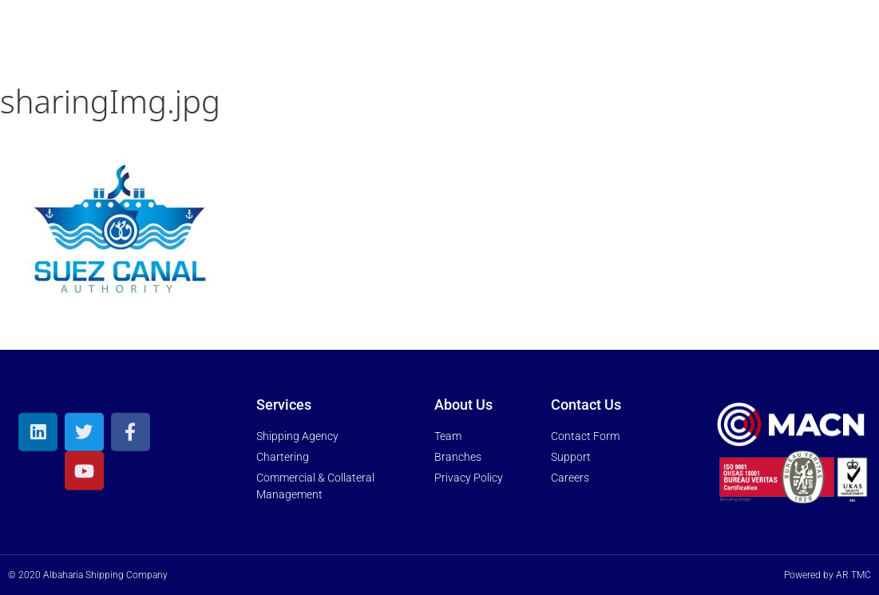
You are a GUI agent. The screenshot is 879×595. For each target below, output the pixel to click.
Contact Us (712, 41)
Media (610, 41)
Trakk (808, 40)
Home (286, 40)
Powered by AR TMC (827, 575)
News (538, 40)
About (360, 41)
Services (455, 41)
